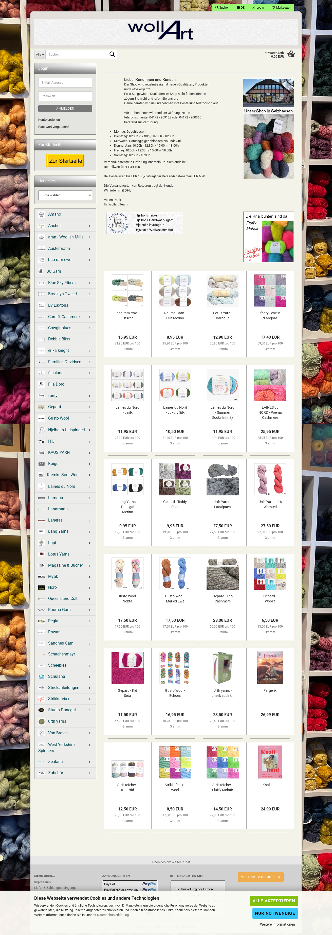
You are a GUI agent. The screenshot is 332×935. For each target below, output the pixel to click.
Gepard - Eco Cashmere (223, 600)
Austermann (54, 250)
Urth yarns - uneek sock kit (223, 694)
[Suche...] (39, 54)
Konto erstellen (49, 121)
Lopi (47, 545)
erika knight (53, 352)
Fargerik (270, 692)
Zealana (50, 763)
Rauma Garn (54, 611)
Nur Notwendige (275, 913)
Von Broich (53, 735)
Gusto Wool (53, 420)
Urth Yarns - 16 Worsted (270, 506)
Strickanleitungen (58, 689)
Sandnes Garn (55, 645)
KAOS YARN (54, 454)
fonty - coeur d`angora (270, 317)
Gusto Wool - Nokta (128, 600)
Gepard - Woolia (270, 600)
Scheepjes (52, 667)
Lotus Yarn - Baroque (222, 317)
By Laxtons (53, 307)
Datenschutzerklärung (113, 915)
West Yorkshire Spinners (56, 749)
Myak (48, 578)
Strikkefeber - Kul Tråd (127, 789)
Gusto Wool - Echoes (175, 694)
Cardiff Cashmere (59, 318)
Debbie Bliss (54, 340)
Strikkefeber (53, 700)
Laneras (50, 522)
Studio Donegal (57, 711)
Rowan (49, 633)
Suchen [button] (222, 7)
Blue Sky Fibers (57, 284)
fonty (48, 397)
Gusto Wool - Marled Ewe (175, 600)
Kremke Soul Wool (59, 477)
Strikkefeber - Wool (175, 789)
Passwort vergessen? (53, 128)
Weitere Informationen (277, 924)
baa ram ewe (54, 261)
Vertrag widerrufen (260, 878)
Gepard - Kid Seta (127, 694)
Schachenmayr (56, 655)
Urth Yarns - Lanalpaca (222, 506)
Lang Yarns (53, 533)
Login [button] (258, 7)
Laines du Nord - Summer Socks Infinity (222, 414)
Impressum (42, 884)
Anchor (49, 227)
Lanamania (53, 510)
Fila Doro (51, 386)
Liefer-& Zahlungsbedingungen (56, 889)
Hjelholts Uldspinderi (61, 432)
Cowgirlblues (54, 329)
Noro (47, 589)
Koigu (48, 465)
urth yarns (52, 723)
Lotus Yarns (53, 556)
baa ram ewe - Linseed (128, 317)
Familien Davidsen (59, 363)
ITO (46, 443)
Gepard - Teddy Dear (175, 506)
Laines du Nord (56, 488)
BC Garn (49, 273)
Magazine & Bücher (60, 567)
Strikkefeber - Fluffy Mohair (222, 789)
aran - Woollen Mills (60, 239)
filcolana (51, 374)
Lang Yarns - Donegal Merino (127, 508)
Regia (48, 623)
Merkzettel (281, 7)
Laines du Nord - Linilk (127, 411)
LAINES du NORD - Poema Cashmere (270, 414)
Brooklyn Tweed (57, 295)
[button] (240, 7)
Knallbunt (270, 787)
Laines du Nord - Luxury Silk (175, 411)
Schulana (51, 678)
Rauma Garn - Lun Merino (175, 317)
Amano (49, 216)
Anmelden (65, 110)
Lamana (50, 499)
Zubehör (50, 774)
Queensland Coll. (58, 600)
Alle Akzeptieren (274, 900)
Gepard (49, 408)
